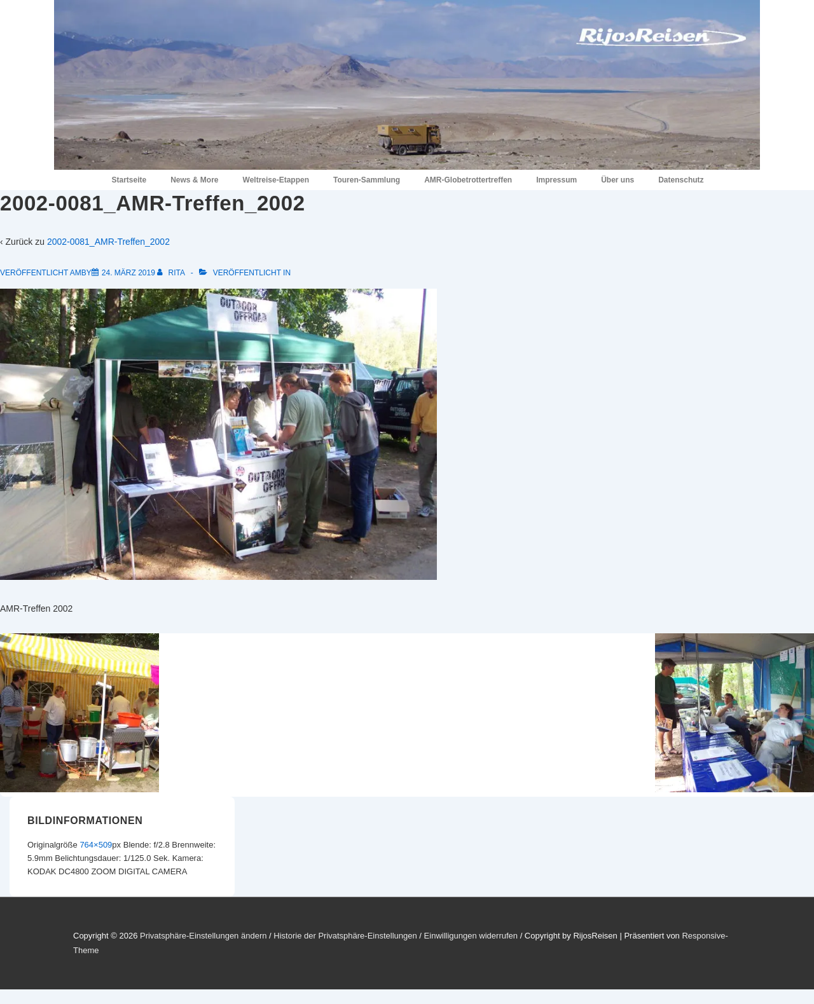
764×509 (95, 844)
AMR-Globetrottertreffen (468, 179)
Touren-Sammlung (366, 179)
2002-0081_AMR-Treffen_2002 (108, 242)
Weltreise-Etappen (276, 179)
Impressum (556, 179)
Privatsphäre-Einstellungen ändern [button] (203, 935)
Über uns (617, 179)
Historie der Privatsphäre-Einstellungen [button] (345, 935)
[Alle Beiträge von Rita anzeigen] (171, 272)
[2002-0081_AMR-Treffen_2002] (128, 272)
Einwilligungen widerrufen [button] (471, 935)
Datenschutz (680, 179)
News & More (194, 179)
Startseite (128, 179)
